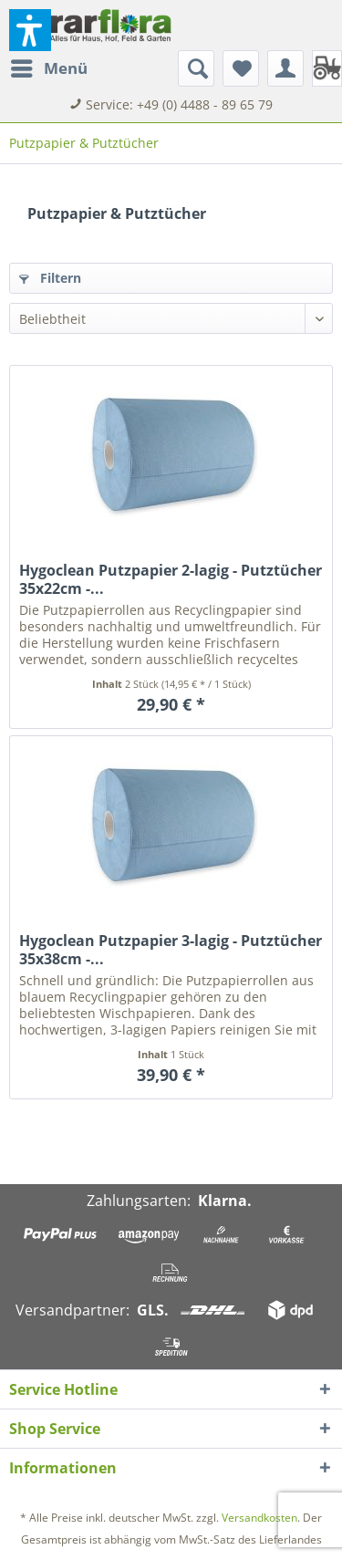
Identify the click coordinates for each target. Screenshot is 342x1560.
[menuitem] (48, 68)
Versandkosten (259, 1517)
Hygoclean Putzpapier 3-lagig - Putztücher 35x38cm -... (170, 949)
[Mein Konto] (285, 68)
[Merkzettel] (241, 68)
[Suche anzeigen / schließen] (196, 68)
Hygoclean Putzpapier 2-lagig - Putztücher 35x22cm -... (170, 579)
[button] (30, 30)
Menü (49, 66)
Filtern (50, 277)
